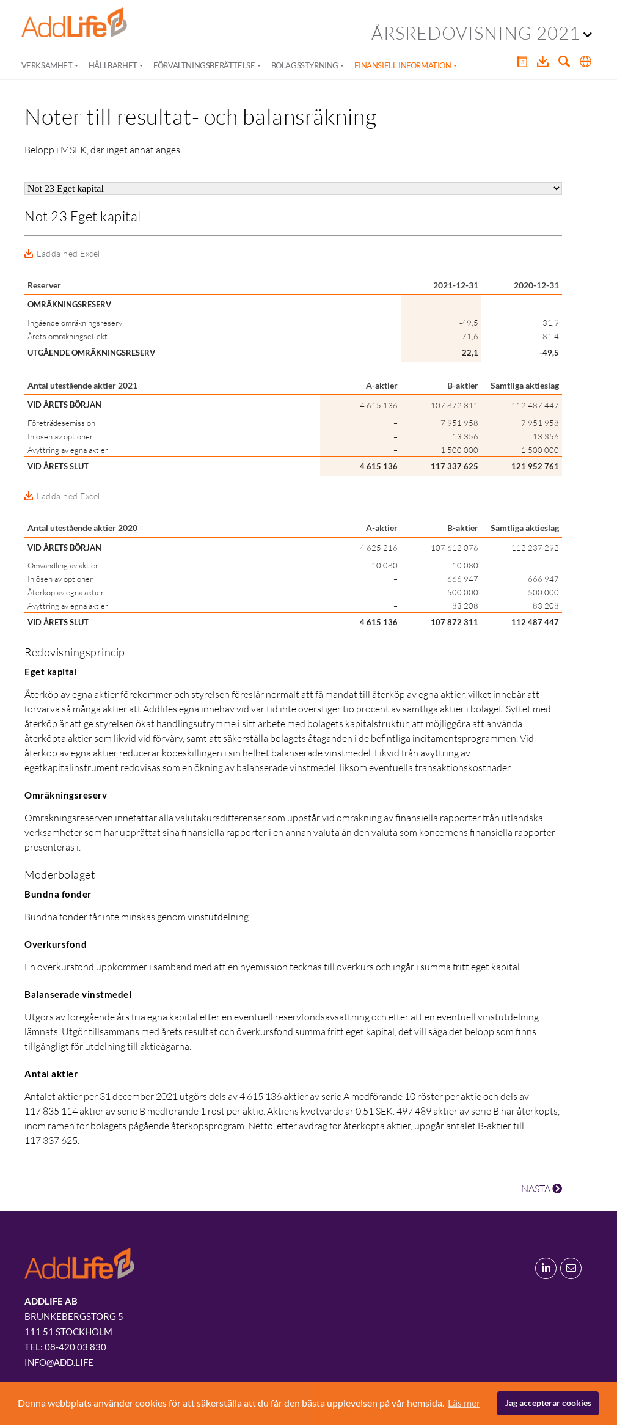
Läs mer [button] (464, 1403)
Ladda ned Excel (68, 253)
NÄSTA (541, 1188)
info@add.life (58, 1362)
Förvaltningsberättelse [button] (204, 65)
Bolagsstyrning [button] (304, 65)
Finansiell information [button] (402, 65)
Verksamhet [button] (47, 65)
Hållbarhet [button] (113, 65)
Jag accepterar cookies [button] (548, 1403)
